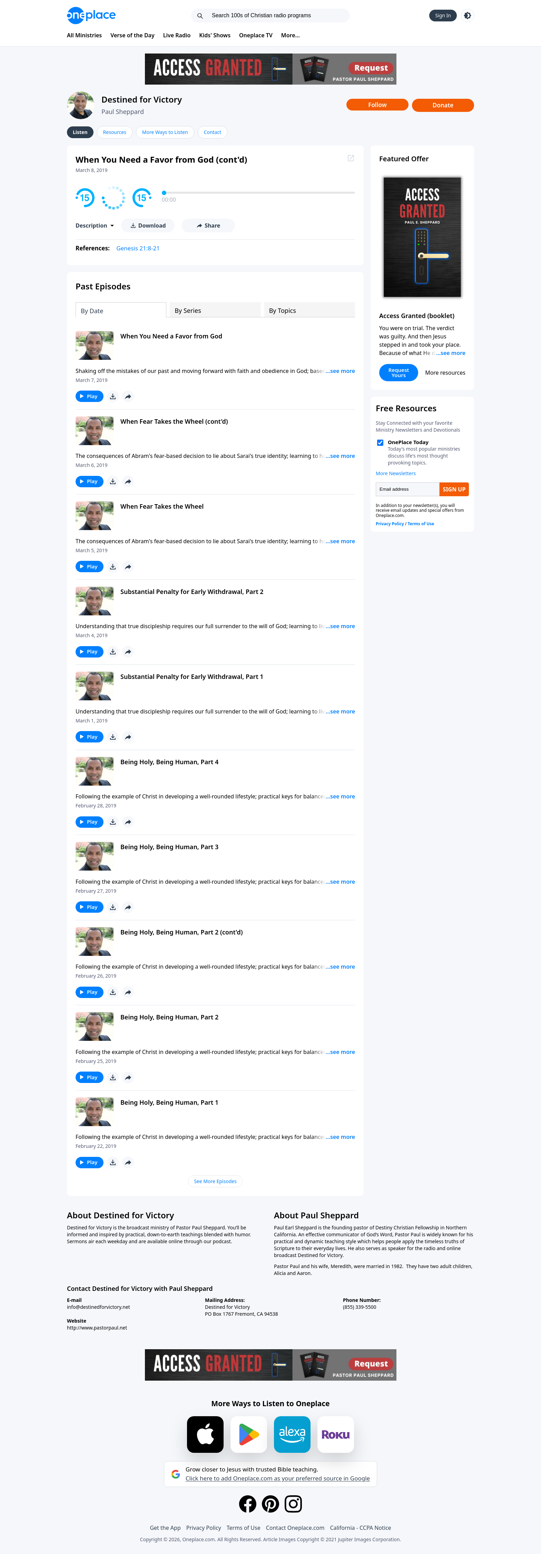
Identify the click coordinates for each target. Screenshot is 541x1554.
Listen (80, 132)
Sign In (443, 15)
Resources (114, 132)
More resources (445, 372)
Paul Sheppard (122, 111)
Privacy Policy (203, 1528)
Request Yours (398, 372)
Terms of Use (243, 1528)
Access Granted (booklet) (416, 315)
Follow (377, 105)
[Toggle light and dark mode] (467, 15)
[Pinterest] (270, 1504)
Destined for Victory (141, 99)
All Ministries (84, 35)
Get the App (165, 1528)
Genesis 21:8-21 (138, 248)
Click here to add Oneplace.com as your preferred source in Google (278, 1478)
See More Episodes (215, 1181)
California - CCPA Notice (360, 1528)
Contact (213, 132)
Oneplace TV (256, 35)
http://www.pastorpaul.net (97, 1327)
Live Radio (177, 35)
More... (290, 35)
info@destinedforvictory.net (98, 1307)
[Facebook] (247, 1504)
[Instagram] (293, 1504)
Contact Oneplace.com (295, 1528)
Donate (443, 105)
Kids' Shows (214, 35)
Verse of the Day (132, 35)
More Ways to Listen (165, 132)
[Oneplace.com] (91, 15)
